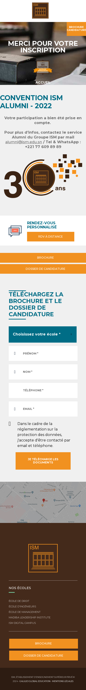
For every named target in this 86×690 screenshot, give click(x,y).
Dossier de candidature (45, 269)
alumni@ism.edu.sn (23, 142)
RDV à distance (50, 236)
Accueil (43, 82)
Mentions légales (62, 681)
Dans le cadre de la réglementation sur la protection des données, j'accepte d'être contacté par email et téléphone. (43, 435)
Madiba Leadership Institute (29, 617)
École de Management (25, 612)
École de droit (19, 601)
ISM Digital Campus (22, 623)
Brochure (45, 257)
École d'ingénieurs (22, 606)
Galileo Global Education (34, 681)
